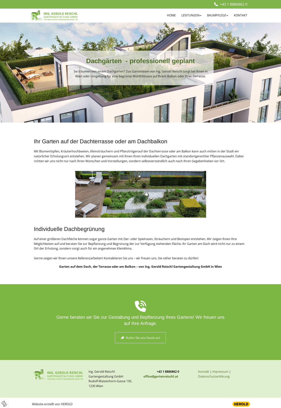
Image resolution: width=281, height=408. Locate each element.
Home (171, 15)
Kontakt (240, 15)
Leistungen (190, 15)
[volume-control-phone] (140, 307)
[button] (140, 337)
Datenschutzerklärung (214, 376)
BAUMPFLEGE (216, 15)
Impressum (220, 372)
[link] (188, 15)
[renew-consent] (4, 404)
